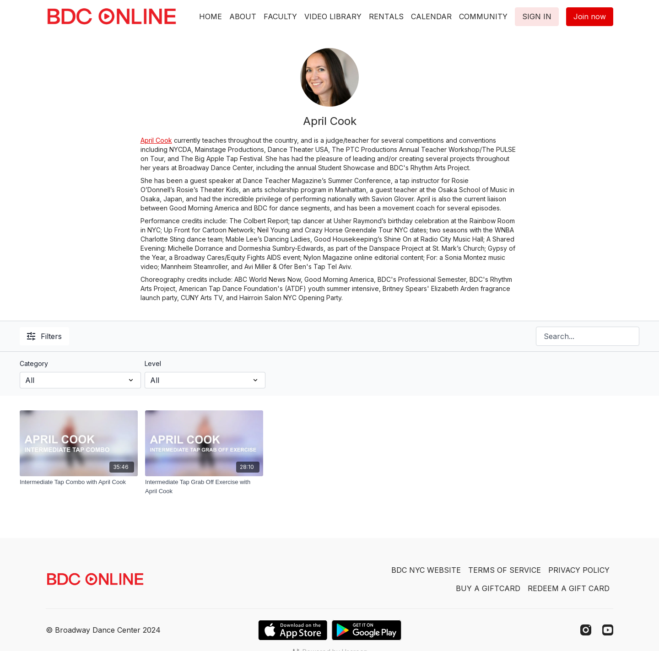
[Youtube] (607, 629)
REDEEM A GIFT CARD (569, 588)
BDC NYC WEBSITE (426, 570)
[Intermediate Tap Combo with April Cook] (79, 482)
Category (34, 363)
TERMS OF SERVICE (504, 570)
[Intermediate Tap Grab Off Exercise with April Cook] (204, 486)
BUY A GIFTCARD (488, 588)
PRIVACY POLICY (579, 570)
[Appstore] (293, 630)
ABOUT (242, 16)
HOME (210, 16)
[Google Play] (366, 630)
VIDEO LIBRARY (333, 16)
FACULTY (280, 16)
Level (153, 363)
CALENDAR (431, 16)
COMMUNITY (483, 16)
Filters (44, 336)
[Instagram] (585, 629)
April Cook (156, 140)
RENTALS (386, 16)
